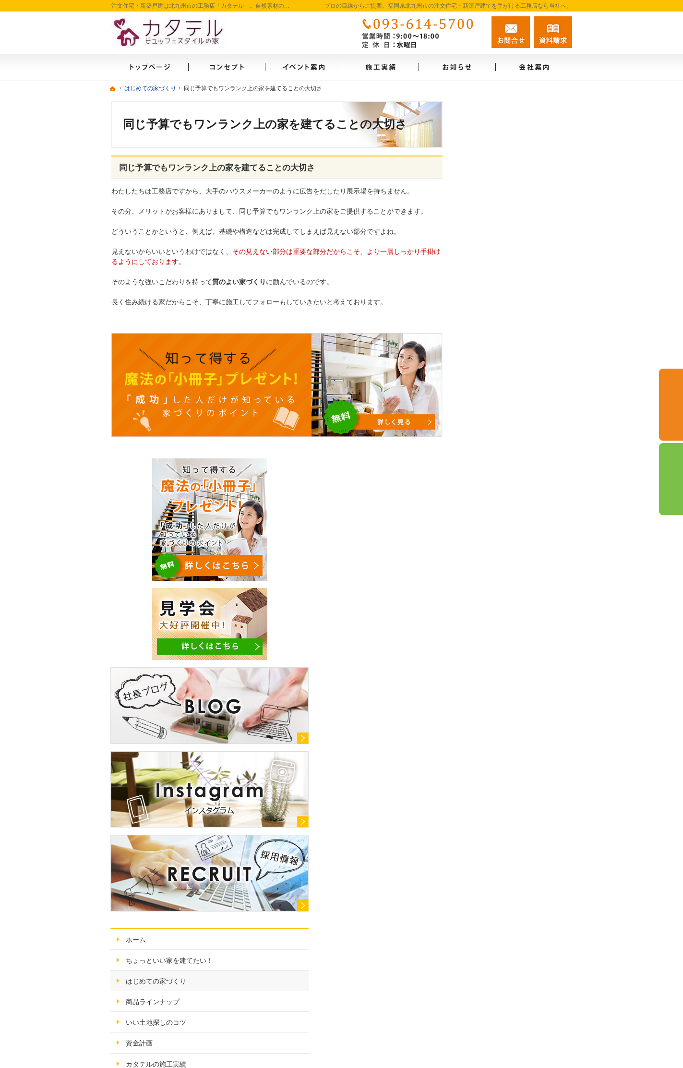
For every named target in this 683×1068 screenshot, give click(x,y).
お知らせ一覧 (492, 713)
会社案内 (485, 692)
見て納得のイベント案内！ (512, 631)
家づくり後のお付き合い (509, 672)
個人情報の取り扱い (502, 775)
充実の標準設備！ (499, 651)
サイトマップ (492, 796)
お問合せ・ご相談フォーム (514, 999)
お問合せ (510, 32)
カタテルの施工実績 (502, 610)
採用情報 (485, 734)
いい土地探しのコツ (502, 569)
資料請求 (553, 32)
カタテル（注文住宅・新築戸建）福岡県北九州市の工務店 (445, 1037)
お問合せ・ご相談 (499, 754)
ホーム (482, 486)
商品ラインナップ (499, 548)
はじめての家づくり (502, 527)
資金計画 (485, 589)
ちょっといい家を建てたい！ (516, 507)
